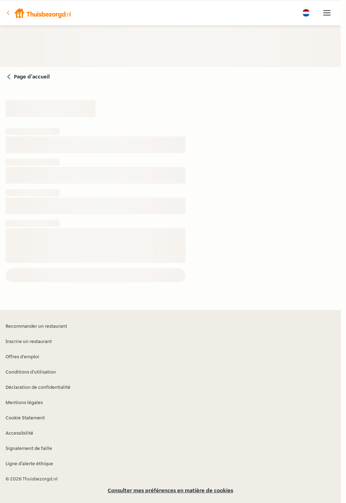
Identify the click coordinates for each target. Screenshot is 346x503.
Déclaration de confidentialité (38, 387)
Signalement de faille (29, 448)
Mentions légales (24, 402)
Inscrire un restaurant (29, 341)
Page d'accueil (32, 76)
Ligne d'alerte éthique (29, 463)
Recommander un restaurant (36, 326)
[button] (39, 12)
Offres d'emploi (22, 356)
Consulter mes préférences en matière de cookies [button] (170, 490)
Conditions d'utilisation (31, 372)
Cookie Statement (25, 417)
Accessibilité (19, 433)
